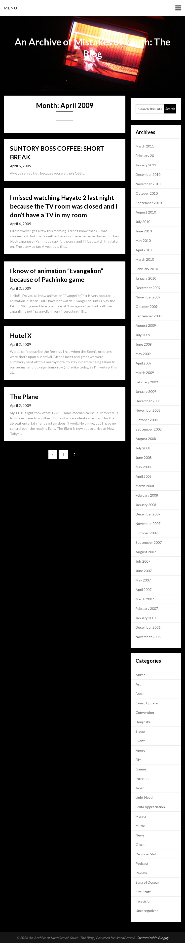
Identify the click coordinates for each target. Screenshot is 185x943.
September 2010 (149, 203)
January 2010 (146, 278)
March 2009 (145, 372)
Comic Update (147, 703)
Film (139, 760)
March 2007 (145, 599)
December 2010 (148, 174)
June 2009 (144, 344)
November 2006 (148, 637)
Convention (145, 712)
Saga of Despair (148, 882)
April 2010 (143, 250)
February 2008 (147, 495)
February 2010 (147, 269)
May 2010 (143, 240)
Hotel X (21, 335)
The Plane (24, 396)
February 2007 (147, 608)
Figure (140, 750)
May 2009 (143, 354)
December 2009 (148, 288)
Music (140, 826)
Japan (140, 788)
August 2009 (146, 325)
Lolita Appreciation (150, 807)
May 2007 (143, 580)
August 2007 (146, 552)
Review (141, 873)
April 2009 (143, 363)
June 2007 (144, 571)
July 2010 (143, 221)
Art (138, 684)
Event (140, 741)
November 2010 (148, 184)
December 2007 (148, 514)
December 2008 (148, 401)
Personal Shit (146, 854)
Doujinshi (143, 722)
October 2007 (147, 533)
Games (141, 769)
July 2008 (143, 448)
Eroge (140, 731)
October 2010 (147, 193)
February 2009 (147, 382)
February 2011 (147, 155)
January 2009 (146, 391)
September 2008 (149, 429)
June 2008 (144, 457)
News (140, 835)
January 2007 (146, 618)
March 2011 (145, 146)
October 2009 (147, 306)
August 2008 (146, 438)
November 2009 (148, 297)
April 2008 (143, 476)
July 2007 (143, 561)
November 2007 (148, 523)
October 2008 (147, 420)
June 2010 (144, 231)
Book (140, 693)
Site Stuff (143, 892)
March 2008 (145, 486)
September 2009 (149, 316)
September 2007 (149, 542)
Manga (141, 816)
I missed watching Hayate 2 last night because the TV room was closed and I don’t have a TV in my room (63, 206)
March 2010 (145, 259)
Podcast (142, 863)
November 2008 (148, 410)
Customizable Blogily (152, 938)
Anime (141, 675)
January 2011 (146, 165)
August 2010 (146, 212)
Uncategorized (147, 910)
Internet (142, 778)
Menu (10, 7)
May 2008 (143, 467)
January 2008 (146, 505)
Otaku (141, 844)
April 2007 (143, 589)
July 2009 (143, 335)
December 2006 (148, 627)
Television (143, 901)
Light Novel (144, 797)
